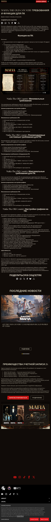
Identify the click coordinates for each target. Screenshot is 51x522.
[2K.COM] (3, 488)
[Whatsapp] (5, 23)
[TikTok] (24, 477)
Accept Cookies (34, 520)
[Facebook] (29, 477)
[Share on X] (9, 23)
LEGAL (25, 501)
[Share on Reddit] (2, 23)
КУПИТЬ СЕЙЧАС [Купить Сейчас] (41, 1)
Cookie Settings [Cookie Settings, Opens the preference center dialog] (5, 520)
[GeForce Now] (17, 488)
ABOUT (25, 498)
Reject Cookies (44, 520)
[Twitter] (33, 477)
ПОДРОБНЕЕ (26, 349)
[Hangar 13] (9, 488)
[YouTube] (15, 477)
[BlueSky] (15, 23)
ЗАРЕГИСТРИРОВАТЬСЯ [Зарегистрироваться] (18, 397)
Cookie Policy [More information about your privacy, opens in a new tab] (20, 517)
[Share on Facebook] (12, 23)
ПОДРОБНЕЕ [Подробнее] (37, 397)
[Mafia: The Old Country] (4, 1)
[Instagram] (19, 477)
